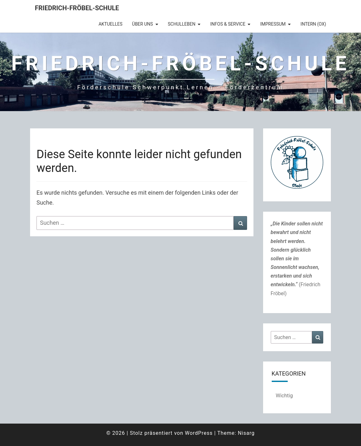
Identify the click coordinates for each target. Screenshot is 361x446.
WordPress (199, 433)
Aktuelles (111, 24)
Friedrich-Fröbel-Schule (77, 8)
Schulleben (181, 24)
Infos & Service (227, 24)
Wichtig (284, 396)
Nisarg (246, 433)
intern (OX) (313, 24)
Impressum (272, 24)
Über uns (142, 24)
